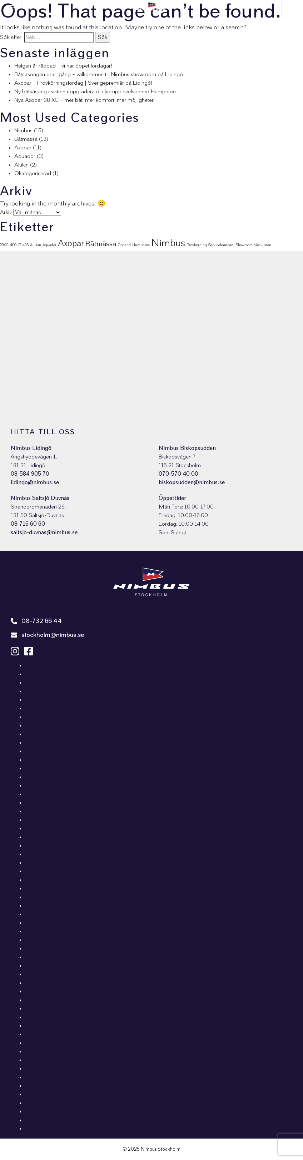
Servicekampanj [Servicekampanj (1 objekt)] (221, 245)
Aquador (24, 156)
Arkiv (6, 212)
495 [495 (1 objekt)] (26, 245)
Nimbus (23, 130)
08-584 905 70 (30, 474)
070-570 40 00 (178, 474)
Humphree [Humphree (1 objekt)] (141, 245)
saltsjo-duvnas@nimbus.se (44, 532)
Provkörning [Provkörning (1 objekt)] (197, 245)
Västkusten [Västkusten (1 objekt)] (262, 245)
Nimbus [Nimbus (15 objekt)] (168, 243)
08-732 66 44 (36, 621)
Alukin (21, 165)
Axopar (22, 147)
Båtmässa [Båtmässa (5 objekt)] (100, 244)
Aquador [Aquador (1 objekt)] (49, 245)
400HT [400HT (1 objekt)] (15, 245)
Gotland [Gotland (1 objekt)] (124, 245)
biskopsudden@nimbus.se (192, 482)
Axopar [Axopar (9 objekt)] (71, 243)
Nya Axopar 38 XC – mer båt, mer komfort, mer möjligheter (84, 100)
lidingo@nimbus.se (35, 482)
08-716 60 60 (28, 524)
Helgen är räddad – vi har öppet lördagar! (63, 66)
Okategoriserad (32, 173)
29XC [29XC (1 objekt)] (4, 245)
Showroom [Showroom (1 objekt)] (244, 245)
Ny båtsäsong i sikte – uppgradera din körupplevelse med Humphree (95, 91)
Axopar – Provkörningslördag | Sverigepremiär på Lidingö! (83, 83)
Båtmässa (26, 139)
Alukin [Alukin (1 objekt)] (35, 245)
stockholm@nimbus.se (47, 635)
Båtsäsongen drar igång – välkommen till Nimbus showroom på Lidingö (98, 74)
